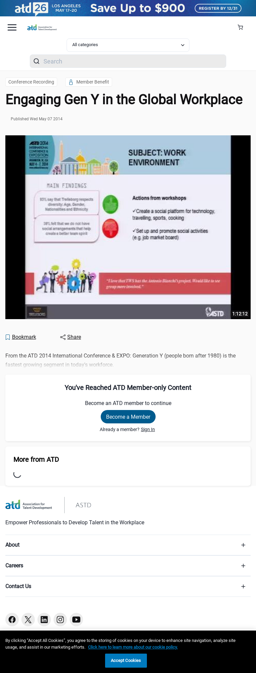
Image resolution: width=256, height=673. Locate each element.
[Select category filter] (128, 45)
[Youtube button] (76, 619)
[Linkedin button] (44, 619)
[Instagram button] (60, 619)
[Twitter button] (28, 619)
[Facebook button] (12, 619)
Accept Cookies (126, 660)
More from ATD (36, 459)
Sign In (148, 429)
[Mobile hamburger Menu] (12, 27)
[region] (128, 652)
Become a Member (128, 417)
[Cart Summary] (243, 27)
